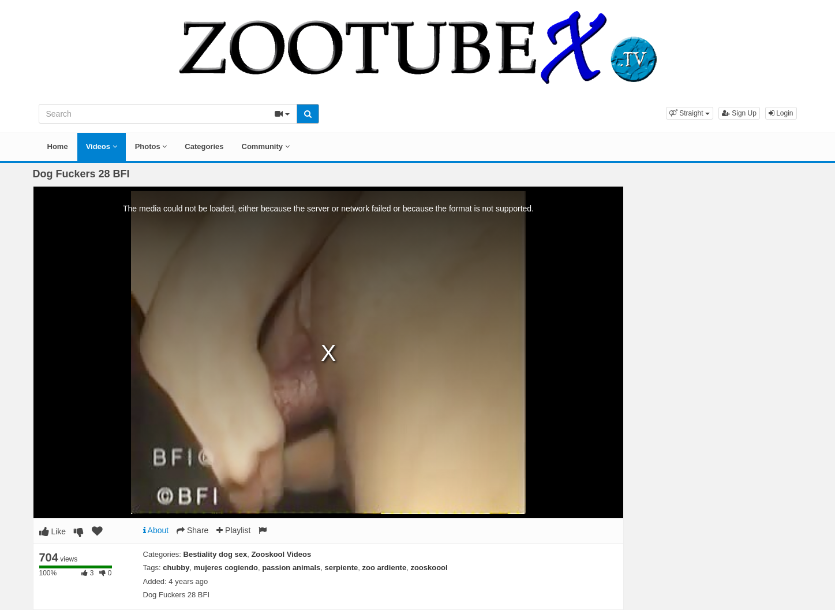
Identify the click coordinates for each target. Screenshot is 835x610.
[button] (689, 113)
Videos (101, 146)
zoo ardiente (384, 567)
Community (266, 146)
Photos (151, 146)
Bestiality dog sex (216, 554)
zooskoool (428, 567)
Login (781, 113)
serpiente (341, 567)
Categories (204, 146)
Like (52, 531)
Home (57, 146)
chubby (176, 567)
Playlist (233, 530)
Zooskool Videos (281, 554)
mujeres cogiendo (226, 567)
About (156, 530)
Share (192, 530)
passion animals (291, 567)
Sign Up (739, 113)
